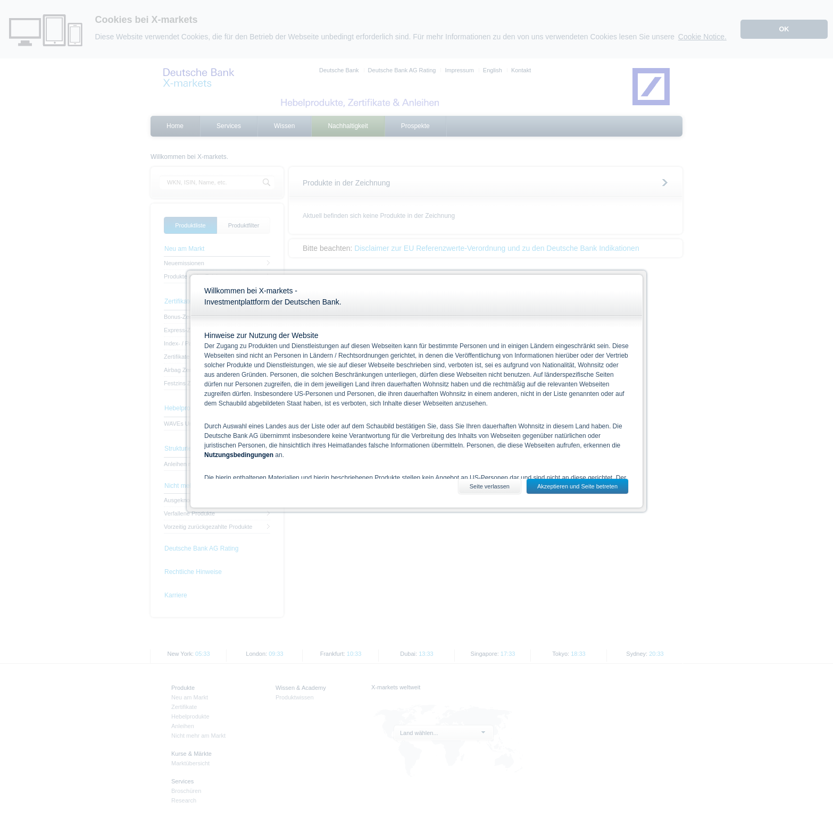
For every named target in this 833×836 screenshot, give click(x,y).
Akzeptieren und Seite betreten (577, 486)
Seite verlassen (490, 486)
